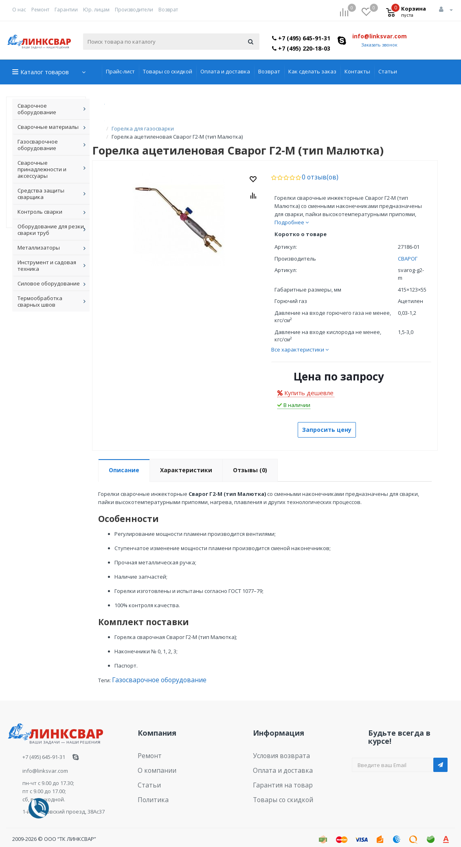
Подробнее (291, 213)
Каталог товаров (44, 72)
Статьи (387, 71)
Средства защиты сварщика (41, 194)
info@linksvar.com (379, 36)
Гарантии (66, 9)
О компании (153, 758)
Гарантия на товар (277, 770)
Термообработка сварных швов (40, 301)
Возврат (168, 9)
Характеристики (186, 461)
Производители (134, 9)
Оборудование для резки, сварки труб (51, 230)
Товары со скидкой (167, 71)
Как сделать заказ (312, 71)
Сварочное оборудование (37, 109)
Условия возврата (277, 745)
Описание (124, 461)
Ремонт (40, 9)
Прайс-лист (120, 71)
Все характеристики (300, 341)
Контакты (357, 71)
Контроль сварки (40, 211)
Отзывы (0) (250, 461)
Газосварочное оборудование (38, 145)
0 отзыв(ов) (316, 168)
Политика (150, 783)
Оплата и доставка (225, 71)
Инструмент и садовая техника (47, 265)
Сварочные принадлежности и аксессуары (42, 169)
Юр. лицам (96, 9)
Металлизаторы (39, 247)
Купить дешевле (305, 384)
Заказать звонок (379, 44)
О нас (19, 9)
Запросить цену (326, 421)
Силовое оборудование (49, 283)
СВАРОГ (407, 250)
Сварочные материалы (48, 126)
